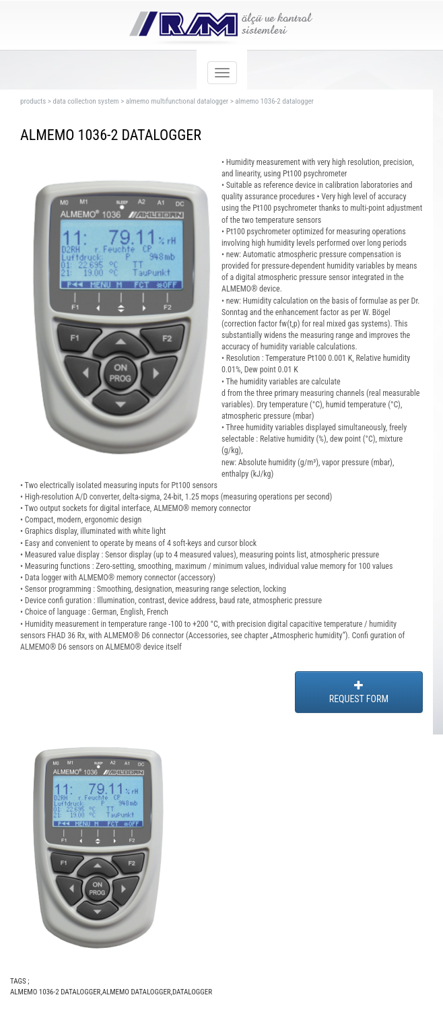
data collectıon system (85, 101)
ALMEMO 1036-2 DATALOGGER (55, 992)
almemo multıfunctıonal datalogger (177, 101)
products (33, 101)
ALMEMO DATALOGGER (136, 992)
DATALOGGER (192, 992)
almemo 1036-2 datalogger (274, 101)
